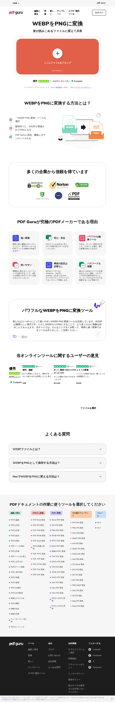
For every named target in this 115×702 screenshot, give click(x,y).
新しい (52, 12)
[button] (14, 3)
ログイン (99, 12)
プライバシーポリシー (79, 698)
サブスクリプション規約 (76, 651)
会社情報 (52, 661)
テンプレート (61, 12)
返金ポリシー (74, 679)
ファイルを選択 (88, 408)
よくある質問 (54, 667)
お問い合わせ (101, 3)
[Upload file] (57, 56)
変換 (45, 12)
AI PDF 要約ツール (74, 12)
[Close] (112, 698)
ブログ (51, 649)
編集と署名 (37, 12)
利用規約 (59, 87)
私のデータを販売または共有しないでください (76, 688)
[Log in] (99, 13)
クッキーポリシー (76, 673)
